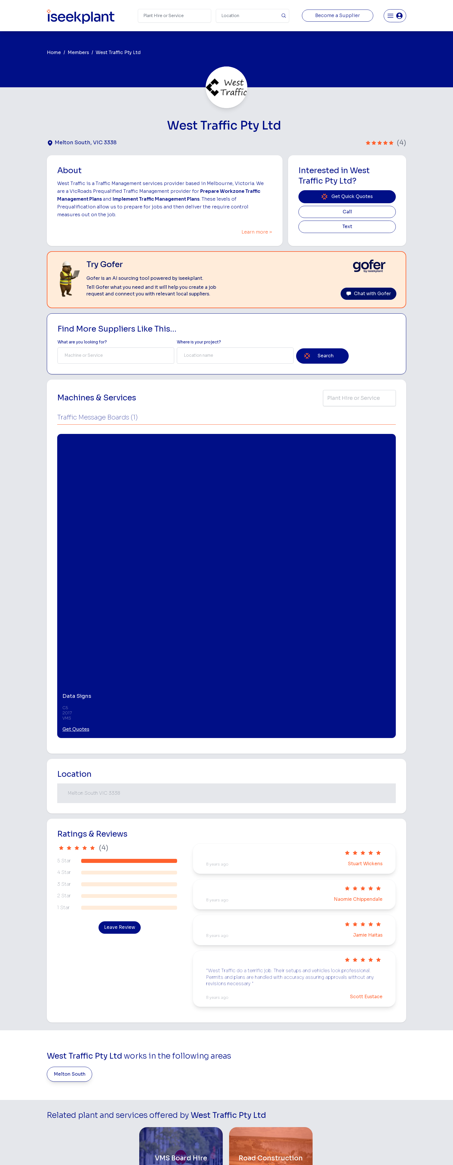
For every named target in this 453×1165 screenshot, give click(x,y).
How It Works (171, 1055)
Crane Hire (238, 1064)
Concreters (300, 1082)
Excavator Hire (242, 1082)
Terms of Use (133, 1151)
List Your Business (81, 1085)
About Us (167, 1046)
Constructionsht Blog (373, 1107)
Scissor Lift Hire (304, 1109)
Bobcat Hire (239, 1037)
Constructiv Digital (176, 1091)
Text (347, 227)
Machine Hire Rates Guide (377, 1046)
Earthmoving (301, 1046)
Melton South (70, 871)
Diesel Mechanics (306, 1091)
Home (54, 53)
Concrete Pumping (246, 1055)
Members (78, 53)
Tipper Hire (299, 1064)
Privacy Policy (168, 1151)
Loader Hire (300, 1037)
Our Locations (171, 1073)
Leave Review (119, 724)
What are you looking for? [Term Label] (82, 342)
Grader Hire (239, 1101)
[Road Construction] (271, 955)
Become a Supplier (337, 16)
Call (347, 212)
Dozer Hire (238, 1073)
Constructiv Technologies (183, 1101)
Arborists (298, 1073)
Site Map (321, 1151)
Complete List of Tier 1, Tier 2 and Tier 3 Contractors (378, 1072)
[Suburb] (252, 15)
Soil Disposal (301, 1119)
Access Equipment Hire (250, 1046)
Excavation (238, 1119)
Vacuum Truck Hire (307, 1101)
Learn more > (257, 232)
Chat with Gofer (368, 294)
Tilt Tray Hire (240, 1109)
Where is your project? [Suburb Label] (199, 342)
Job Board (362, 1037)
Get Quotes (75, 526)
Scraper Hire (301, 1055)
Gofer (163, 1109)
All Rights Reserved (285, 1151)
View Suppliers (172, 1064)
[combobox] (115, 355)
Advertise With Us (175, 1082)
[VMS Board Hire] (181, 955)
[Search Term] (174, 15)
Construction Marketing (375, 1083)
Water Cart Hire (243, 1091)
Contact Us (169, 1128)
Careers (166, 1119)
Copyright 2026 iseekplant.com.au (223, 1151)
